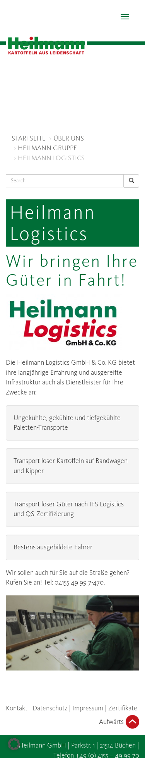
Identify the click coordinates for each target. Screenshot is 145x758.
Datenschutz (49, 708)
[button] (14, 744)
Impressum (87, 708)
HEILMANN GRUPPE (47, 148)
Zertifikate (122, 708)
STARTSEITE (29, 138)
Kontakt (16, 708)
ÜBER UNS (68, 138)
